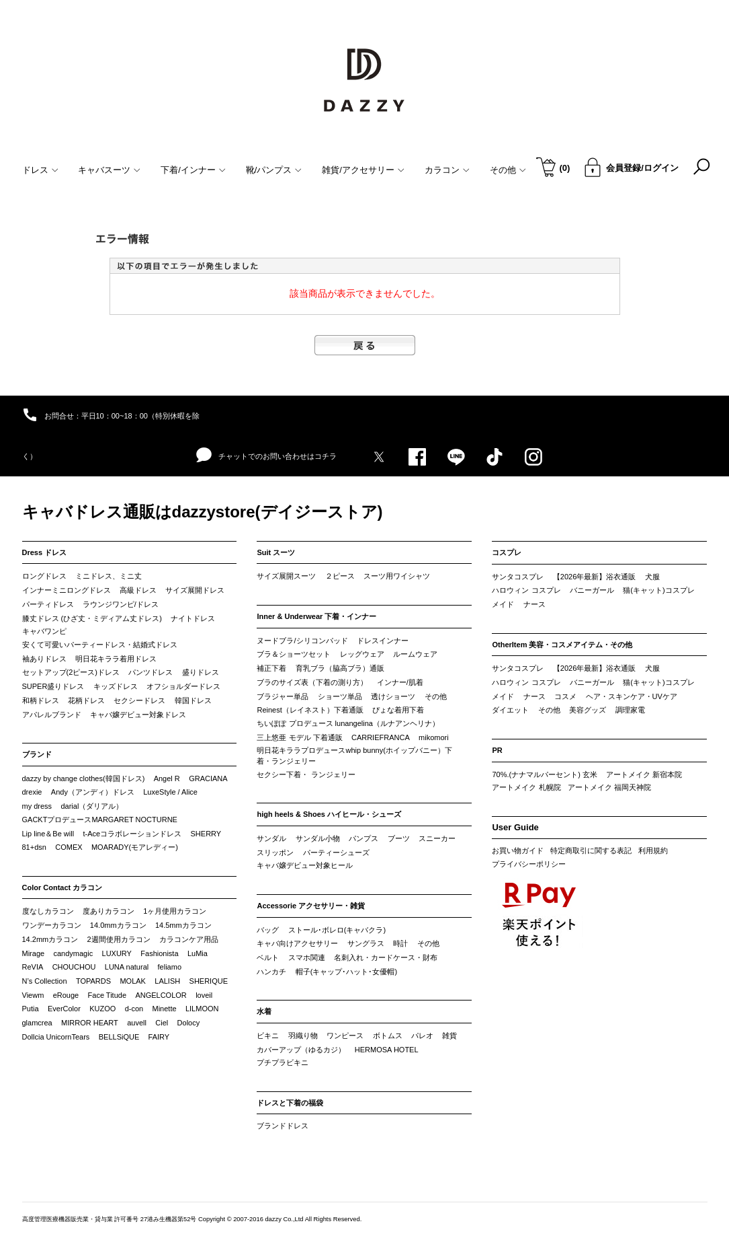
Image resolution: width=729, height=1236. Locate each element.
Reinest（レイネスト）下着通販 (310, 710)
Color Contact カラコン (62, 887)
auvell (136, 1023)
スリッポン (275, 852)
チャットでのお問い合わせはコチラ (266, 455)
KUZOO (102, 1009)
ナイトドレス (193, 618)
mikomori (434, 737)
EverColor (64, 1009)
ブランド (37, 754)
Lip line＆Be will (48, 834)
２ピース (340, 576)
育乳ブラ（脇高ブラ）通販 (340, 668)
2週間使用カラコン (119, 939)
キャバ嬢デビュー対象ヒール (305, 865)
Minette (165, 1009)
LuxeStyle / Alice (170, 792)
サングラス (365, 943)
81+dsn (34, 847)
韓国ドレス (193, 700)
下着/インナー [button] (193, 170)
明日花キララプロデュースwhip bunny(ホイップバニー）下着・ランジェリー (354, 755)
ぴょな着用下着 (398, 710)
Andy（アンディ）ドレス (92, 792)
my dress (37, 806)
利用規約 (653, 850)
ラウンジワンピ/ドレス (121, 604)
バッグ (268, 930)
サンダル (271, 838)
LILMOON (202, 1009)
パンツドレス (150, 672)
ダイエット (510, 710)
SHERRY (206, 834)
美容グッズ (587, 710)
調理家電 (630, 710)
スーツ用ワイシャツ (396, 576)
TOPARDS (93, 981)
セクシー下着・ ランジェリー (306, 774)
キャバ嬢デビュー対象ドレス (138, 715)
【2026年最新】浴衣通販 (594, 577)
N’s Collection (44, 981)
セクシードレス (139, 700)
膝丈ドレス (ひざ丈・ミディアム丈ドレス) (92, 618)
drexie (32, 792)
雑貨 (449, 1035)
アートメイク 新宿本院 (644, 774)
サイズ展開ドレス (194, 590)
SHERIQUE (208, 981)
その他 (436, 696)
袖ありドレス (44, 659)
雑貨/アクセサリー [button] (363, 170)
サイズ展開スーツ (286, 576)
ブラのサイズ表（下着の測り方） (312, 682)
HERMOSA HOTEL (387, 1050)
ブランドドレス (282, 1126)
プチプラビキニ (282, 1062)
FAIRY (159, 1037)
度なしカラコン (48, 911)
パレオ (422, 1035)
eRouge (66, 995)
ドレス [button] (40, 170)
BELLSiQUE (119, 1037)
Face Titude (107, 995)
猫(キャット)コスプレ (658, 590)
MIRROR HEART (89, 1023)
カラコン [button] (447, 170)
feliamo (169, 967)
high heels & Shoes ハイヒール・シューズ (329, 814)
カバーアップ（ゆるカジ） (301, 1050)
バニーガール (592, 590)
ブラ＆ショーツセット (294, 654)
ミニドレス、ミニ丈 (108, 576)
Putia (30, 1009)
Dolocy (188, 1023)
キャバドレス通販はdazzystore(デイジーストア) (202, 512)
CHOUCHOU (74, 967)
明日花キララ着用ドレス (116, 659)
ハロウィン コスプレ (526, 590)
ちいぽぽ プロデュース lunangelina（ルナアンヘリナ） (348, 723)
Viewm (33, 995)
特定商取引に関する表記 (591, 850)
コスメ (565, 696)
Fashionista (159, 953)
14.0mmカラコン (118, 925)
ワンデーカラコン (51, 925)
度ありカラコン (108, 911)
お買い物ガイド (518, 850)
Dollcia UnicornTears (56, 1037)
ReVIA (33, 967)
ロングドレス (44, 576)
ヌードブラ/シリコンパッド (302, 641)
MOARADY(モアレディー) (134, 847)
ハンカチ (271, 972)
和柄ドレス (40, 700)
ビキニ (268, 1035)
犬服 (652, 577)
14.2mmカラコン (50, 939)
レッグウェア (362, 654)
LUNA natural (126, 967)
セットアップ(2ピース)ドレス (71, 672)
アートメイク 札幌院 (526, 787)
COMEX (68, 847)
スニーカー (437, 838)
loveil (204, 995)
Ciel (161, 1023)
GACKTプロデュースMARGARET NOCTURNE (99, 819)
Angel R (167, 778)
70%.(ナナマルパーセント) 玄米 (544, 774)
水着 (264, 1011)
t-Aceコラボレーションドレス (132, 834)
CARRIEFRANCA (380, 737)
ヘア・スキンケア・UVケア (631, 696)
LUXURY (117, 953)
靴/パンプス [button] (274, 170)
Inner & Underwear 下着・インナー (316, 616)
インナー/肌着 (400, 682)
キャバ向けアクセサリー (297, 943)
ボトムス (387, 1035)
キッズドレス (115, 686)
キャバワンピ (44, 631)
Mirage (33, 953)
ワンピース (345, 1035)
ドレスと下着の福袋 (290, 1103)
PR (497, 750)
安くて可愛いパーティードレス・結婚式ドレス (99, 645)
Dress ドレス (44, 552)
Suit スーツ (276, 552)
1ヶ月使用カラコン (174, 911)
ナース (534, 604)
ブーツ (399, 838)
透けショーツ (393, 696)
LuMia (197, 953)
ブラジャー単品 (282, 696)
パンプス (363, 838)
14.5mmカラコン (183, 925)
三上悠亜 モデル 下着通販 (299, 737)
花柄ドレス (86, 700)
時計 (400, 943)
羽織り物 (303, 1035)
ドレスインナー (383, 641)
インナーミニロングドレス (66, 590)
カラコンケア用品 (188, 939)
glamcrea (37, 1023)
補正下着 (271, 668)
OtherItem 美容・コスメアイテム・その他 (562, 645)
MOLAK (133, 981)
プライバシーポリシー (529, 864)
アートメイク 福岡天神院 (609, 787)
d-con (134, 1009)
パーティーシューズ (336, 852)
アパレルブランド (51, 715)
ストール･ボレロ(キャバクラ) (337, 930)
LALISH (167, 981)
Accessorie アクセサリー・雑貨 (311, 906)
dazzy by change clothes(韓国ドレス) (83, 778)
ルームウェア (415, 654)
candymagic (73, 953)
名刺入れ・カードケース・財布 (385, 957)
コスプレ (506, 552)
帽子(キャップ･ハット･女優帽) (346, 972)
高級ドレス (138, 590)
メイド (503, 604)
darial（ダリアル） (91, 806)
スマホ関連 (306, 957)
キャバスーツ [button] (109, 170)
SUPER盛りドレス (53, 686)
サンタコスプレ (518, 577)
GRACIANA (208, 778)
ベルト (268, 957)
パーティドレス (48, 604)
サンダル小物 (318, 838)
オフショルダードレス (183, 686)
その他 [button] (508, 170)
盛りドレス (200, 672)
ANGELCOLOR (160, 995)
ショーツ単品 (340, 696)
